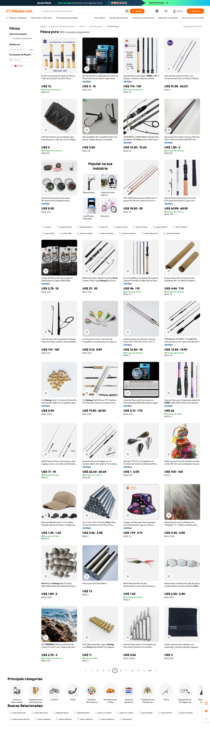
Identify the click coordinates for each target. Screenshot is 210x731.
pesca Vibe (48, 233)
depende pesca (61, 713)
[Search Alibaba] (82, 11)
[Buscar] (137, 11)
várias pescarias (149, 233)
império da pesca (127, 233)
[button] (127, 11)
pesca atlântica (85, 719)
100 (150, 670)
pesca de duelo (84, 233)
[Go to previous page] (85, 670)
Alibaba (43, 26)
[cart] (166, 11)
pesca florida (146, 713)
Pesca (82, 26)
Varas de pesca (96, 26)
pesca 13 (103, 227)
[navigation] (22, 348)
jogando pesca (64, 227)
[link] (206, 703)
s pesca (46, 227)
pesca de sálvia (185, 713)
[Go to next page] (155, 670)
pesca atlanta (160, 227)
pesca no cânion (103, 713)
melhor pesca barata (19, 719)
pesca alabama (43, 719)
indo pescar (126, 719)
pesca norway (120, 227)
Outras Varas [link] (113, 26)
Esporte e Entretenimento (63, 26)
